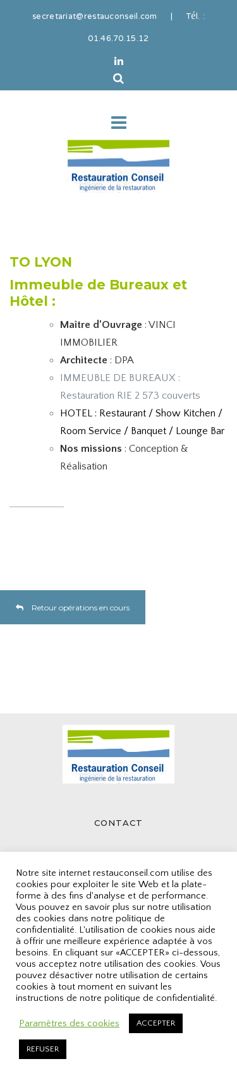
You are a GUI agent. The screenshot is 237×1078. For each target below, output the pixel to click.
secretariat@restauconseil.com (94, 17)
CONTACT (118, 823)
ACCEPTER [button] (156, 1023)
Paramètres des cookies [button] (69, 1024)
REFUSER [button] (43, 1049)
